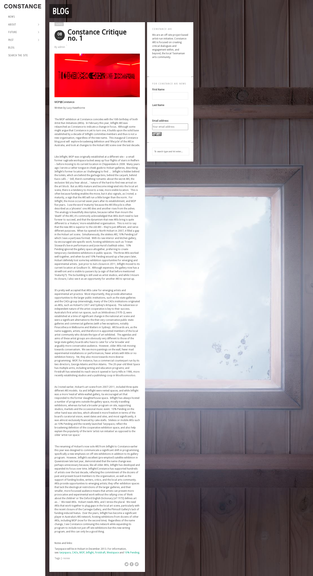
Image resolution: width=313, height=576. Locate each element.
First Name (158, 89)
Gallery (59, 24)
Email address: (160, 120)
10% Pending (131, 552)
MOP (82, 552)
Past (23, 40)
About (23, 25)
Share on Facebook (132, 564)
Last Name (158, 105)
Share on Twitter (126, 564)
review (66, 558)
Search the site (18, 55)
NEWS (11, 16)
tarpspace (65, 552)
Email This (137, 564)
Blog (11, 47)
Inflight (90, 552)
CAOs (75, 552)
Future (23, 32)
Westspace (113, 552)
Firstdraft (100, 552)
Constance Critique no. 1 (96, 35)
